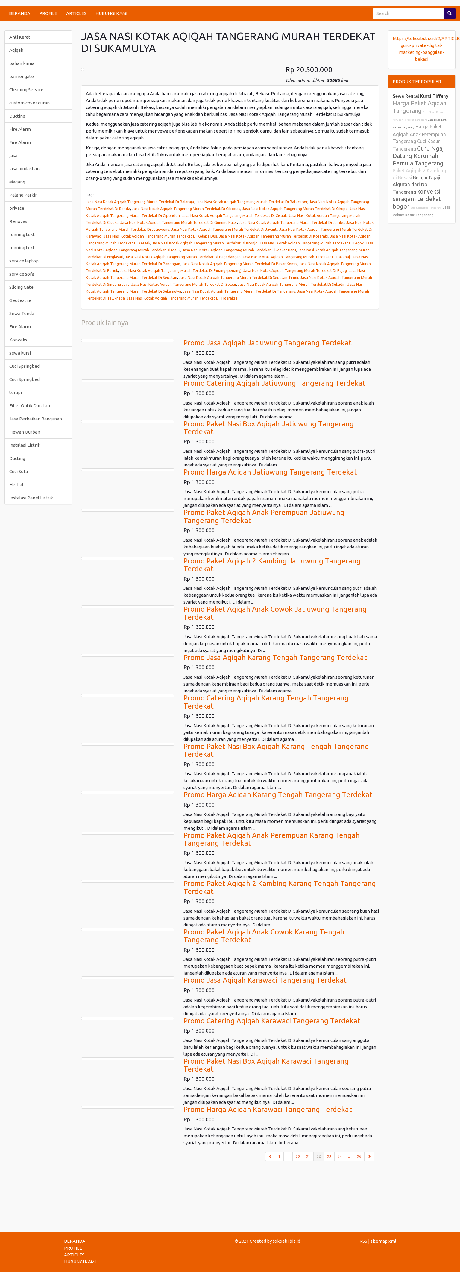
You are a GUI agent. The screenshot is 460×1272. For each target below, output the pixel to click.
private (16, 208)
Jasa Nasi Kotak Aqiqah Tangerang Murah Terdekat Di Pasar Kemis (239, 264)
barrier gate (21, 76)
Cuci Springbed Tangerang (426, 207)
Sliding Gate (21, 287)
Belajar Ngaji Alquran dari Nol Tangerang (416, 184)
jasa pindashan (24, 168)
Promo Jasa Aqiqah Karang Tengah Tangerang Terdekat (275, 658)
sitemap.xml (383, 1241)
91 (308, 1156)
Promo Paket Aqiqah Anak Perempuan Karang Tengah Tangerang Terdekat (271, 839)
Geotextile (20, 300)
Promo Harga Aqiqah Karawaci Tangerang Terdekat (267, 1109)
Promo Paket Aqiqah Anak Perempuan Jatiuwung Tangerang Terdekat (263, 516)
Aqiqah (16, 50)
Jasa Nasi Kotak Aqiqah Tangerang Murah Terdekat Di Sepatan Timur (238, 277)
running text (22, 234)
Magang (17, 181)
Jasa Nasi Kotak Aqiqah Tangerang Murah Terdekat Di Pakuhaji (296, 257)
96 (359, 1156)
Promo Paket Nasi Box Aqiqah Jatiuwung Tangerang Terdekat (268, 428)
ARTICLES (76, 13)
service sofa (21, 273)
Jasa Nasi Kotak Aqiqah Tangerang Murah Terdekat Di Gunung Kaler (178, 222)
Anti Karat (19, 36)
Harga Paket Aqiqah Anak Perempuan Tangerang (419, 134)
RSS (363, 1241)
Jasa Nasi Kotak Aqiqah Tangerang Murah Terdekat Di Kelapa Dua (160, 236)
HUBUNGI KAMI (111, 13)
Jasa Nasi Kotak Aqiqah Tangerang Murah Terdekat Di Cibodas (186, 208)
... (288, 1156)
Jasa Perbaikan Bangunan (35, 418)
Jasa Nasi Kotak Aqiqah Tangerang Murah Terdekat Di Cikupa (295, 208)
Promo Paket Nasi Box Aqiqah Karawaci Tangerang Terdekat (266, 1065)
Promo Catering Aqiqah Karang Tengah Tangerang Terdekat (266, 702)
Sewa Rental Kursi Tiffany (420, 96)
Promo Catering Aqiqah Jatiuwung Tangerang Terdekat (274, 383)
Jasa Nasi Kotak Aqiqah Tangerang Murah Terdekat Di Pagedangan (183, 257)
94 (340, 1156)
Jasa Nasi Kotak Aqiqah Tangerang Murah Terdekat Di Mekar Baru (239, 250)
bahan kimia (21, 63)
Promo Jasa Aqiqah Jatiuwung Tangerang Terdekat (267, 343)
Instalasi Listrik (24, 445)
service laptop (24, 260)
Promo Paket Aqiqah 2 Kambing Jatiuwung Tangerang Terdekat (272, 565)
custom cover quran (29, 102)
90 (298, 1156)
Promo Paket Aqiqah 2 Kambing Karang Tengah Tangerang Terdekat (279, 887)
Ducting (17, 115)
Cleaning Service (26, 89)
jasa (13, 155)
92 (320, 1156)
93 (329, 1156)
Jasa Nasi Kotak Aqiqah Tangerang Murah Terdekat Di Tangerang (239, 291)
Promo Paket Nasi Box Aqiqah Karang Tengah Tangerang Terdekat (276, 750)
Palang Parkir (23, 194)
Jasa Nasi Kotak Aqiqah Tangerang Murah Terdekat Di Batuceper (251, 202)
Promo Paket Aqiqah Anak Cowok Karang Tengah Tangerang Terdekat (263, 936)
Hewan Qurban (24, 431)
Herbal (16, 484)
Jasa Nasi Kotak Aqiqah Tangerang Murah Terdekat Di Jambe (291, 222)
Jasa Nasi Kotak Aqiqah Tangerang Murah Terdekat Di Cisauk (234, 215)
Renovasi (18, 221)
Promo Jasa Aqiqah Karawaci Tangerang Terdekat (265, 980)
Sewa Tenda (21, 313)
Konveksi (18, 339)
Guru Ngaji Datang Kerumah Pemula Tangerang (419, 156)
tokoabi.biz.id (286, 1241)
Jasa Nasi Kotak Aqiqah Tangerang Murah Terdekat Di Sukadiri (292, 284)
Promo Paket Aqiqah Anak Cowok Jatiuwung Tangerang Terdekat (275, 613)
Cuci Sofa (18, 471)
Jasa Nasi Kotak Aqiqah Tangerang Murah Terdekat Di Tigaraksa (182, 298)
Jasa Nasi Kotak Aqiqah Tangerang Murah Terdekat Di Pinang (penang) (181, 270)
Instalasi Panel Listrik (31, 497)
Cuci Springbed (24, 366)
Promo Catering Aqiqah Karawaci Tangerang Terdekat (271, 1021)
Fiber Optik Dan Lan (29, 405)
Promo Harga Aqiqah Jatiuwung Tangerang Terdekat (270, 472)
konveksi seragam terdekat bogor (417, 199)
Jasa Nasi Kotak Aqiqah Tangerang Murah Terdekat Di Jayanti (224, 229)
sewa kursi (20, 352)
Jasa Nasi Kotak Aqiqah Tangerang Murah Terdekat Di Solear (183, 284)
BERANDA (19, 13)
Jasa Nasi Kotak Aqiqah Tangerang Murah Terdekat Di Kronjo (205, 243)
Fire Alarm (20, 129)
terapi (15, 392)
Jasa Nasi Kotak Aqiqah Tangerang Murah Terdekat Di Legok (311, 243)
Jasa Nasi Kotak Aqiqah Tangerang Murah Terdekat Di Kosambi (273, 236)
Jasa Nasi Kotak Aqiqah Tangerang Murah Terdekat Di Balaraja (140, 202)
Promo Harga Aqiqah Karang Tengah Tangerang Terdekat (277, 795)
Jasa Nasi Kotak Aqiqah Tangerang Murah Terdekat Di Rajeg (295, 270)
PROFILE (48, 13)
